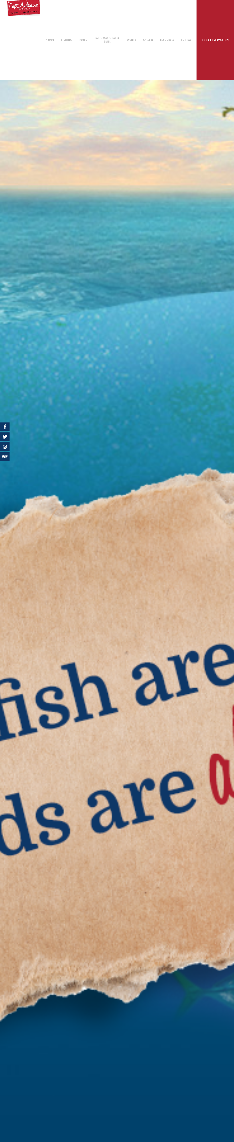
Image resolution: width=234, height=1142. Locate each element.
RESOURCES (167, 40)
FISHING (66, 40)
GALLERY (148, 40)
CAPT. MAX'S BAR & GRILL (107, 40)
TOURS (83, 40)
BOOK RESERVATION (215, 40)
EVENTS (131, 40)
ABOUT (50, 40)
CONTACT (187, 40)
